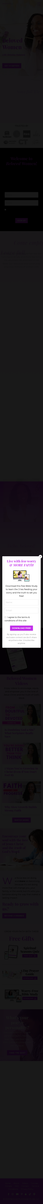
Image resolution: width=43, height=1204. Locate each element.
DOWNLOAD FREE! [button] (21, 628)
